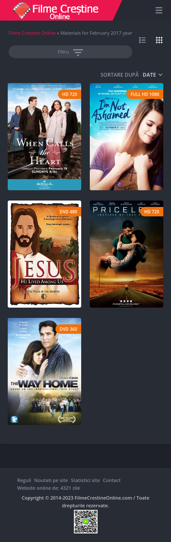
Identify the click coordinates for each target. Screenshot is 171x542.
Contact (112, 480)
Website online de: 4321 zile (48, 488)
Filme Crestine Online (32, 33)
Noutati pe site (51, 480)
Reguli (24, 480)
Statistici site (85, 480)
